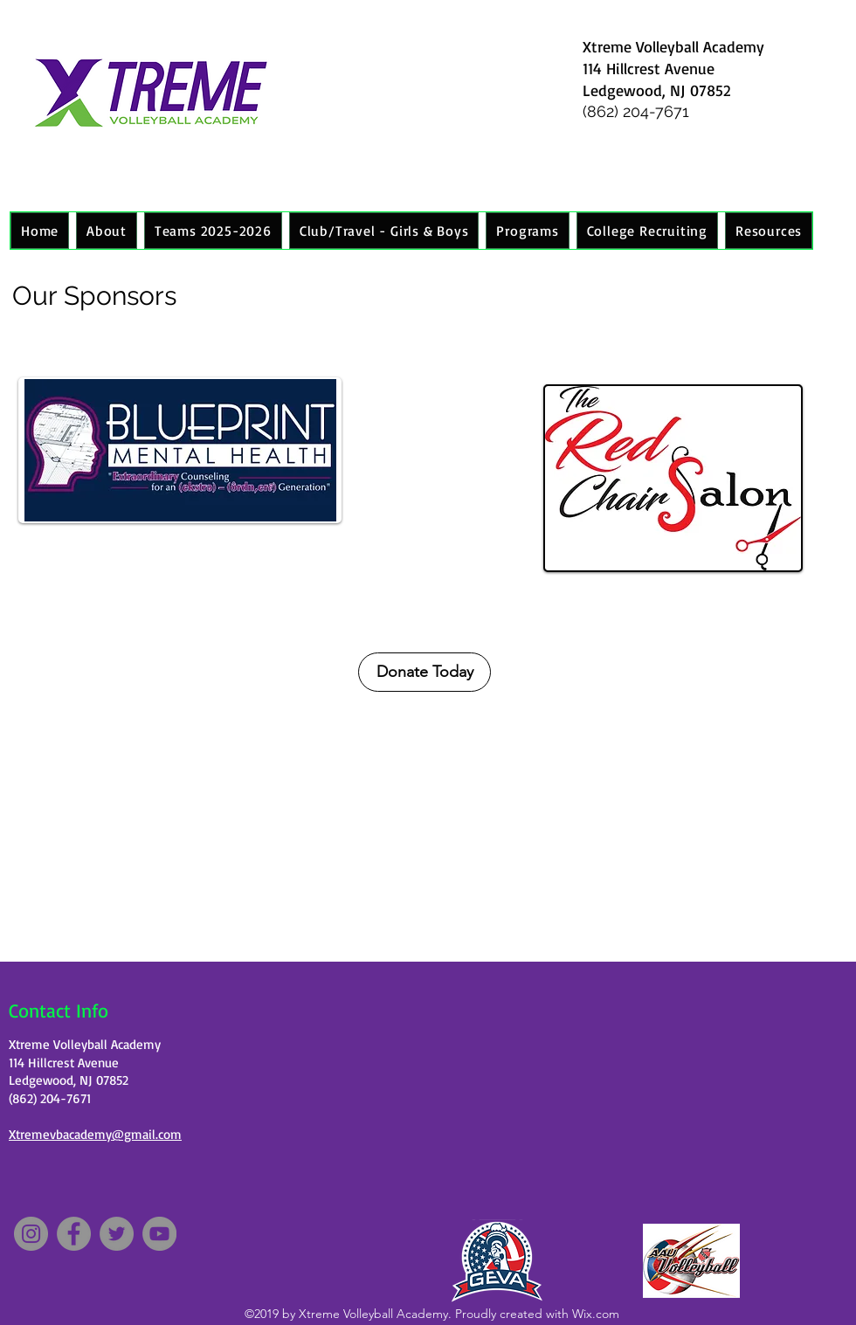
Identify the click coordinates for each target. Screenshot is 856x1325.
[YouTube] (159, 1234)
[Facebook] (74, 1234)
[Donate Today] (424, 672)
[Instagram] (31, 1234)
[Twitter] (117, 1234)
